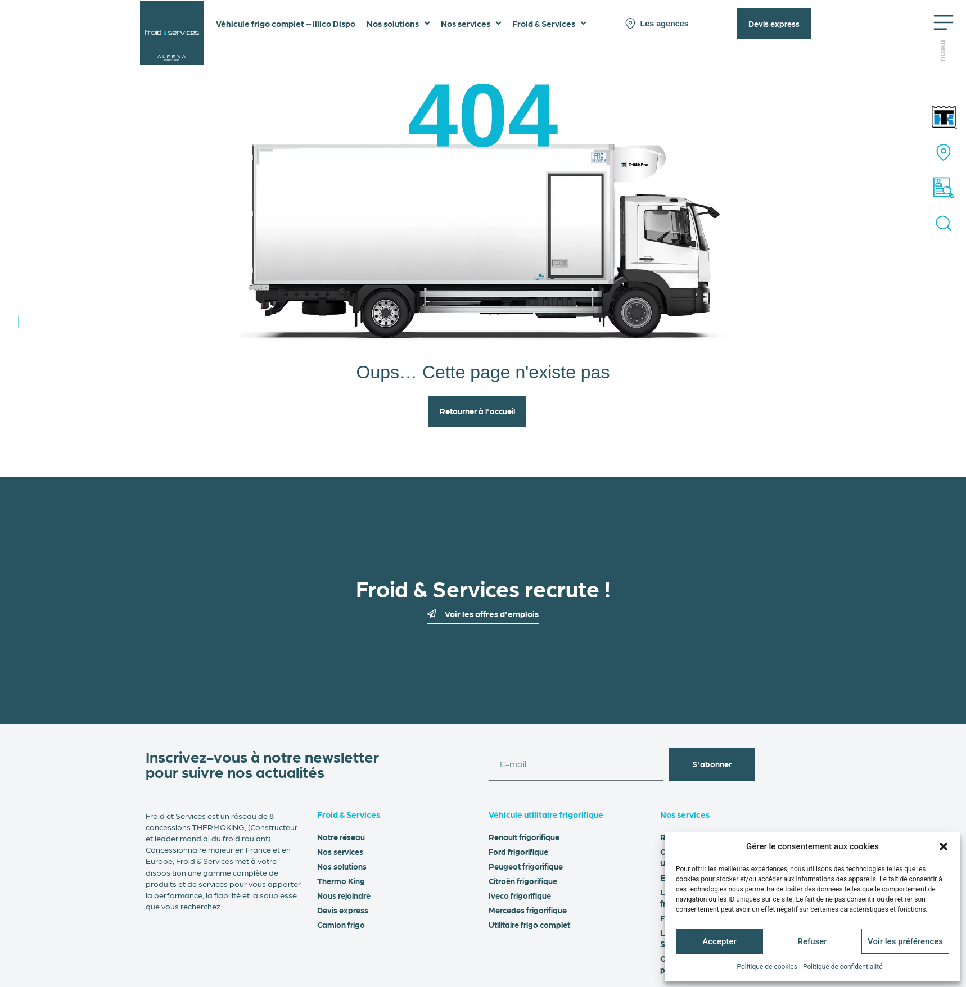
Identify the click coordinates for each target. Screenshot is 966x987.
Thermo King (341, 881)
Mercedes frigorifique (528, 910)
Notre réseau (341, 837)
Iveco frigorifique (520, 895)
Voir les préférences (905, 941)
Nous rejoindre (344, 895)
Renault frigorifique (524, 837)
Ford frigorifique (518, 851)
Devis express (342, 910)
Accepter (719, 941)
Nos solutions (342, 866)
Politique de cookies (767, 967)
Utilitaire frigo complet (529, 925)
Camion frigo (341, 925)
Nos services (340, 851)
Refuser (812, 941)
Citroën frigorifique (523, 881)
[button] (943, 846)
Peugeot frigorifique (526, 866)
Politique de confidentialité (843, 967)
